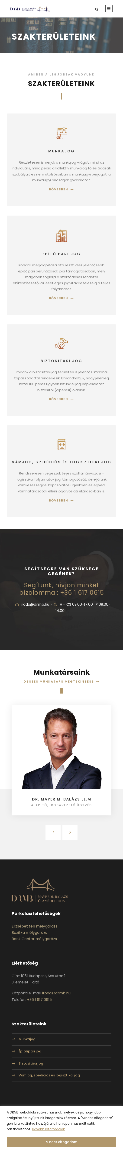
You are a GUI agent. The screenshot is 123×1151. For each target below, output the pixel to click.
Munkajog (27, 1039)
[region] (61, 1128)
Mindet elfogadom (61, 1142)
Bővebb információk (48, 1129)
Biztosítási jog (31, 1063)
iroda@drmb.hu (56, 993)
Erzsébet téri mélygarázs (34, 926)
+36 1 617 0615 (39, 999)
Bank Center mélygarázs (34, 938)
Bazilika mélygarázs (29, 932)
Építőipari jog (30, 1051)
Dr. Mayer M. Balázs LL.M (61, 799)
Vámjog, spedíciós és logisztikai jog (49, 1075)
